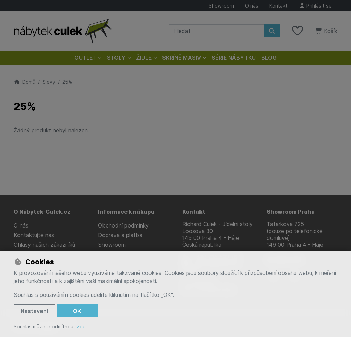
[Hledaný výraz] (216, 30)
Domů (24, 82)
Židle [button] (144, 57)
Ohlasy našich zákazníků (44, 244)
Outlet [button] (85, 57)
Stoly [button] (116, 57)
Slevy (49, 82)
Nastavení (34, 310)
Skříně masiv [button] (181, 57)
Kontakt (278, 6)
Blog (269, 57)
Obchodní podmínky (123, 225)
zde (81, 326)
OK (77, 310)
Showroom (221, 6)
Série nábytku (233, 57)
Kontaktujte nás (34, 235)
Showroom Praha (291, 211)
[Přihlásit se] (315, 5)
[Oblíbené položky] (297, 30)
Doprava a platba (120, 235)
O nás (251, 6)
